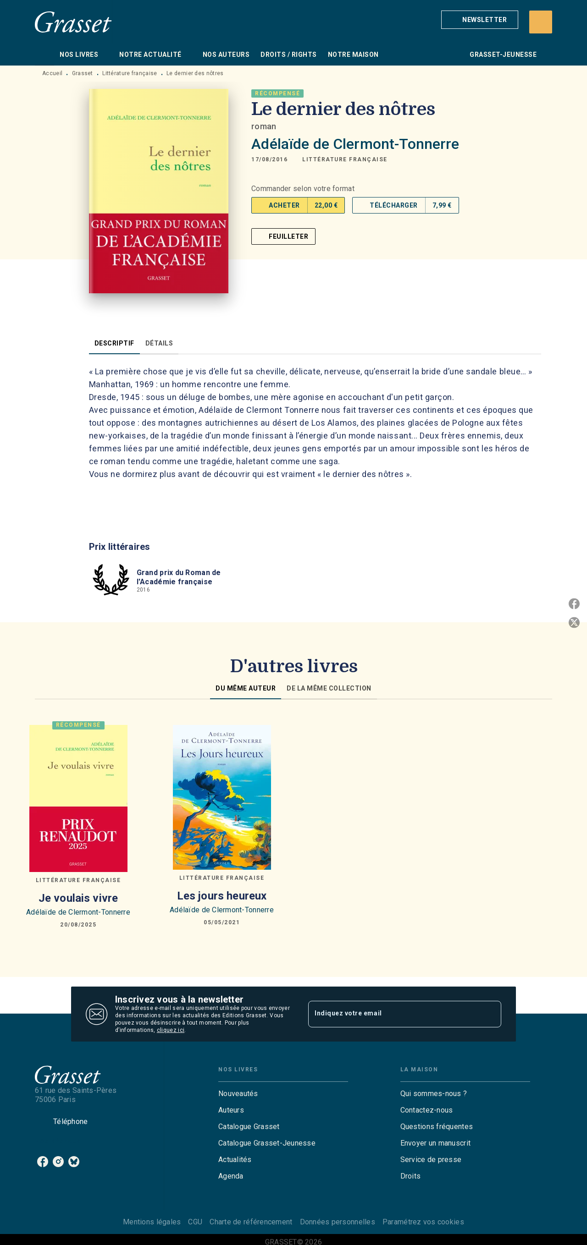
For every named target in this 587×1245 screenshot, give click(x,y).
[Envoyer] (490, 1014)
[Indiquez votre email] (393, 1014)
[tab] (44, 55)
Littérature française (129, 73)
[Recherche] (540, 22)
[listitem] (42, 1161)
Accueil (52, 73)
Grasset (82, 73)
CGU (195, 1222)
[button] (479, 20)
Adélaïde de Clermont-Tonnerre (355, 144)
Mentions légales (152, 1222)
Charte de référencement (251, 1222)
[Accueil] (73, 22)
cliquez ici (170, 1030)
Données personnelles (337, 1222)
